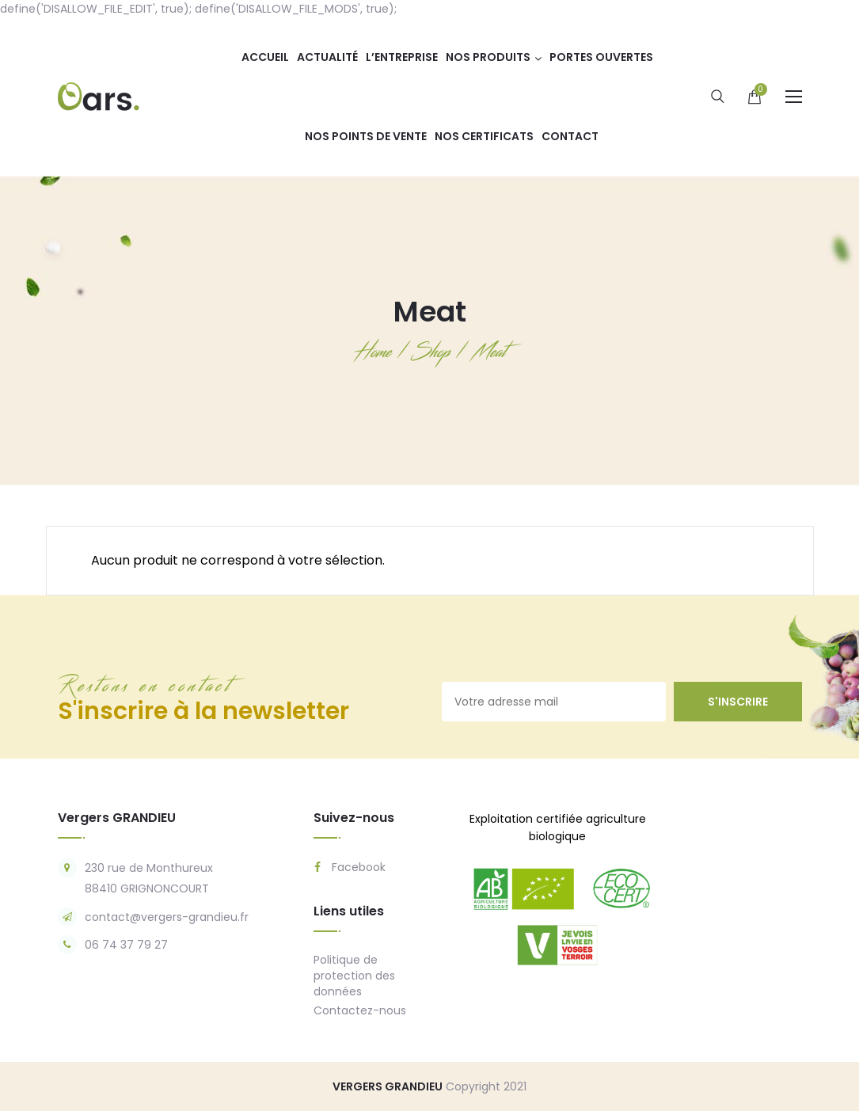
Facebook (350, 867)
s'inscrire (738, 702)
